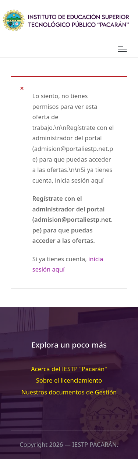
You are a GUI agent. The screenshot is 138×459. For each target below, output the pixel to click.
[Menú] (122, 49)
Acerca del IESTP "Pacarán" (69, 369)
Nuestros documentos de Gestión (69, 392)
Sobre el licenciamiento (69, 380)
